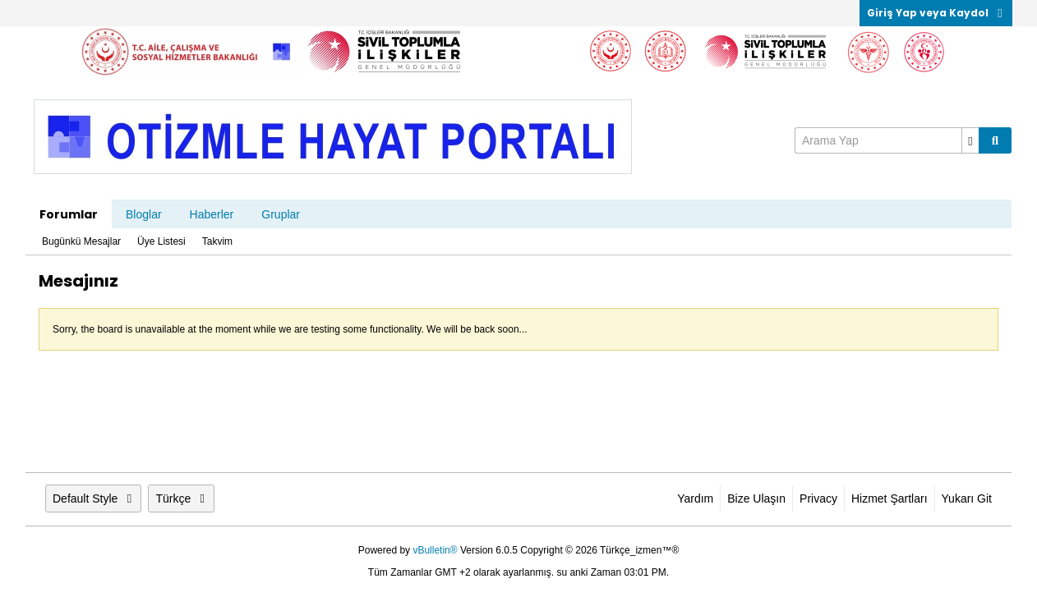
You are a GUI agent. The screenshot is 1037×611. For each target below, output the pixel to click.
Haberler (212, 214)
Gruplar (280, 214)
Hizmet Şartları (889, 498)
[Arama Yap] (887, 140)
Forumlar (68, 214)
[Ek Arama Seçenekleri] (970, 140)
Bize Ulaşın (756, 498)
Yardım (695, 498)
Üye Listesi (161, 241)
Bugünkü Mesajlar (81, 241)
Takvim (217, 241)
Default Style (93, 498)
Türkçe (181, 498)
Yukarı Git (967, 498)
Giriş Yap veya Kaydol (936, 13)
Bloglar (144, 214)
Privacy (818, 498)
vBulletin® (434, 550)
